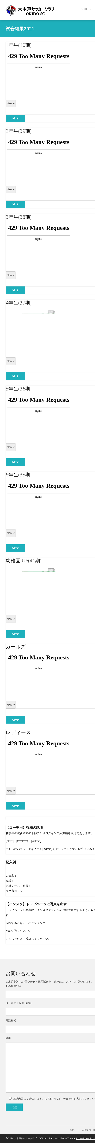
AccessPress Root (85, 1138)
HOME (83, 9)
